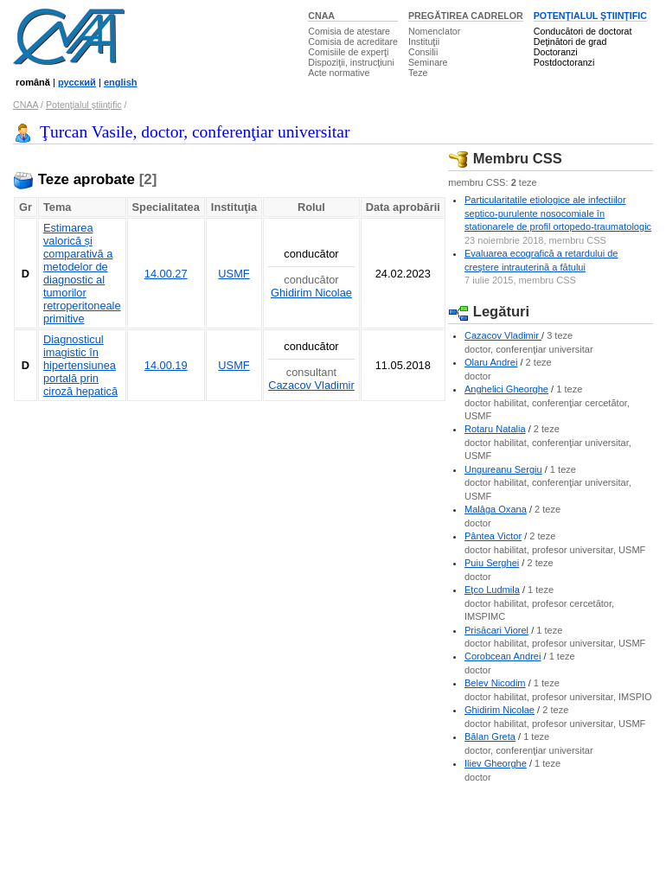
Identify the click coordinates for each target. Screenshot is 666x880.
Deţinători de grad (570, 41)
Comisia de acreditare (353, 41)
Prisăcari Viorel (496, 630)
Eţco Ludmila (492, 589)
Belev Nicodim (495, 683)
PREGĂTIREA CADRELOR (465, 15)
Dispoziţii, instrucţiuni (351, 62)
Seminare (428, 62)
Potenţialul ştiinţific (84, 104)
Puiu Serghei (491, 563)
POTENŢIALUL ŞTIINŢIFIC (590, 15)
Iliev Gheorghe (495, 763)
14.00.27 (166, 273)
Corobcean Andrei (502, 656)
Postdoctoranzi (564, 62)
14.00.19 (166, 365)
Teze (418, 72)
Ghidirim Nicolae (311, 292)
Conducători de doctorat (583, 31)
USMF (233, 273)
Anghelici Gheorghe (506, 389)
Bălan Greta (490, 736)
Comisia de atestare (349, 31)
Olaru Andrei (490, 362)
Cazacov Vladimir (311, 385)
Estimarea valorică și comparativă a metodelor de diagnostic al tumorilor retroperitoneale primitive (82, 273)
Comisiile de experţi (348, 52)
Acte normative (338, 72)
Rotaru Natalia (495, 429)
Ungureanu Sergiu (503, 469)
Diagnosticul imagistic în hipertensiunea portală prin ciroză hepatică (80, 365)
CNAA (321, 15)
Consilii (423, 52)
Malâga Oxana (495, 509)
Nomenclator (434, 31)
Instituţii (423, 41)
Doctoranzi (556, 52)
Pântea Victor (493, 536)
